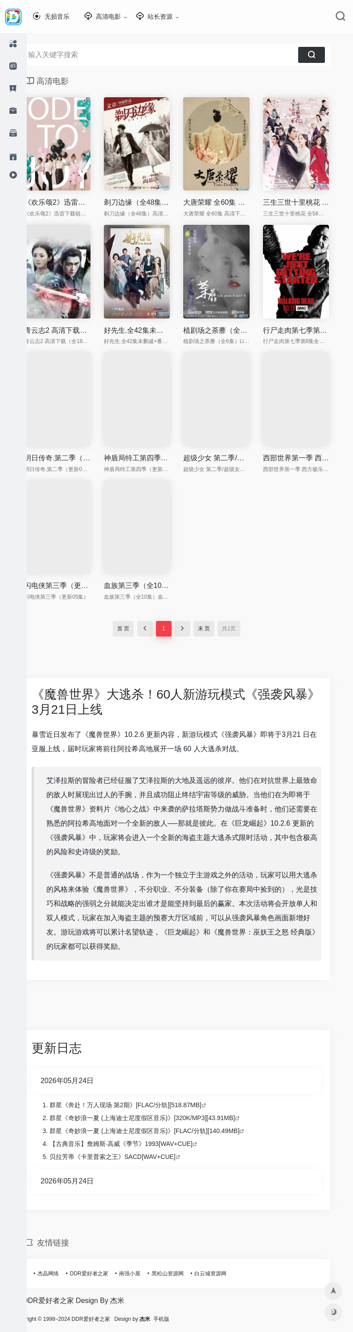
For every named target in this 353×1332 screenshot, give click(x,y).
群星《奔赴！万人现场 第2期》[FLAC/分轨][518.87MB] (139, 1105)
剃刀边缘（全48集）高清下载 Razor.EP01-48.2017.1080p (150, 202)
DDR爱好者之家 (102, 1273)
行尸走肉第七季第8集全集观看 (309, 330)
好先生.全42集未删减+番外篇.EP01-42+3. (150, 330)
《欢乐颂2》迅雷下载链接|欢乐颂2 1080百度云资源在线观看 (70, 202)
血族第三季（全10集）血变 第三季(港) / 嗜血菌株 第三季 (150, 585)
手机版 (188, 1319)
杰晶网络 (61, 1273)
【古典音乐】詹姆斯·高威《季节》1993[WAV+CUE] (134, 1143)
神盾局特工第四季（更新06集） (150, 458)
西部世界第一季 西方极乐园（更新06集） (309, 458)
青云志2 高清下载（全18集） (70, 330)
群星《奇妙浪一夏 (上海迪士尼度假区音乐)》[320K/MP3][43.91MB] (155, 1117)
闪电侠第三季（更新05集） (70, 585)
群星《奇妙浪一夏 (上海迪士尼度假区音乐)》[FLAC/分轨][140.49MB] (158, 1130)
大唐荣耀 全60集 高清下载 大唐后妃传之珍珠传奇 (230, 202)
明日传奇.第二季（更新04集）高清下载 (70, 458)
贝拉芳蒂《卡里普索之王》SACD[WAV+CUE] (126, 1156)
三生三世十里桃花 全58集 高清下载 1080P (309, 202)
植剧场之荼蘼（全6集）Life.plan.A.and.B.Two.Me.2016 (230, 330)
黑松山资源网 (181, 1273)
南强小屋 (143, 1273)
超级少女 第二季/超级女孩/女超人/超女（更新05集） (230, 458)
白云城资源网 (224, 1273)
